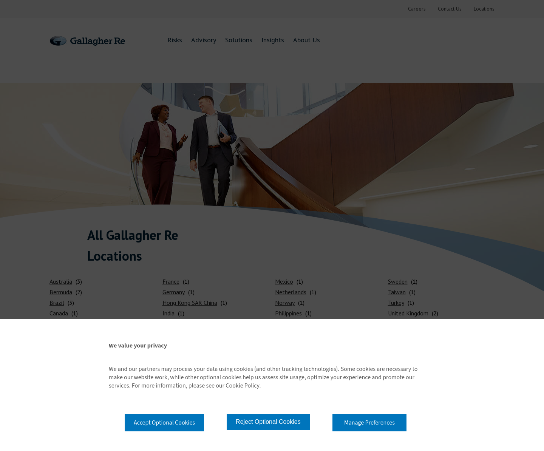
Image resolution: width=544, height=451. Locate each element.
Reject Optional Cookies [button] (268, 422)
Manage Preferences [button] (369, 423)
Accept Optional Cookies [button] (164, 423)
